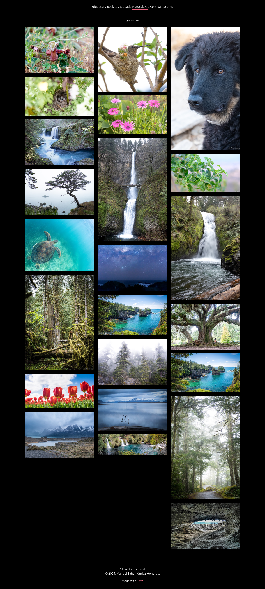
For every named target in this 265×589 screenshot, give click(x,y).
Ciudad (125, 7)
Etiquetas (98, 7)
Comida (155, 7)
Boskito (112, 7)
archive (168, 7)
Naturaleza (140, 7)
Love (140, 581)
